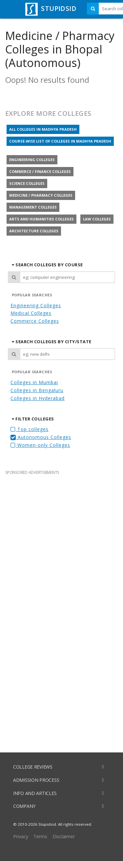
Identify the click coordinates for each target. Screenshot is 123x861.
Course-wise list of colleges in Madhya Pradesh (60, 141)
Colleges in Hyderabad (37, 398)
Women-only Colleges (40, 445)
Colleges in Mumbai (34, 382)
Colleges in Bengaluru (36, 390)
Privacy (20, 836)
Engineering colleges (32, 159)
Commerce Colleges (34, 321)
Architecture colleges (33, 230)
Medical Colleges (30, 313)
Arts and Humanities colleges (41, 218)
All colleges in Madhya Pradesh (43, 129)
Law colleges (97, 218)
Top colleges (29, 429)
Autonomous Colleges (40, 437)
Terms (40, 836)
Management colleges (33, 207)
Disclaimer (63, 836)
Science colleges (27, 183)
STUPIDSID (50, 8)
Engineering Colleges (35, 305)
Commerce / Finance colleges (40, 171)
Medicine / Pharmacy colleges (40, 195)
